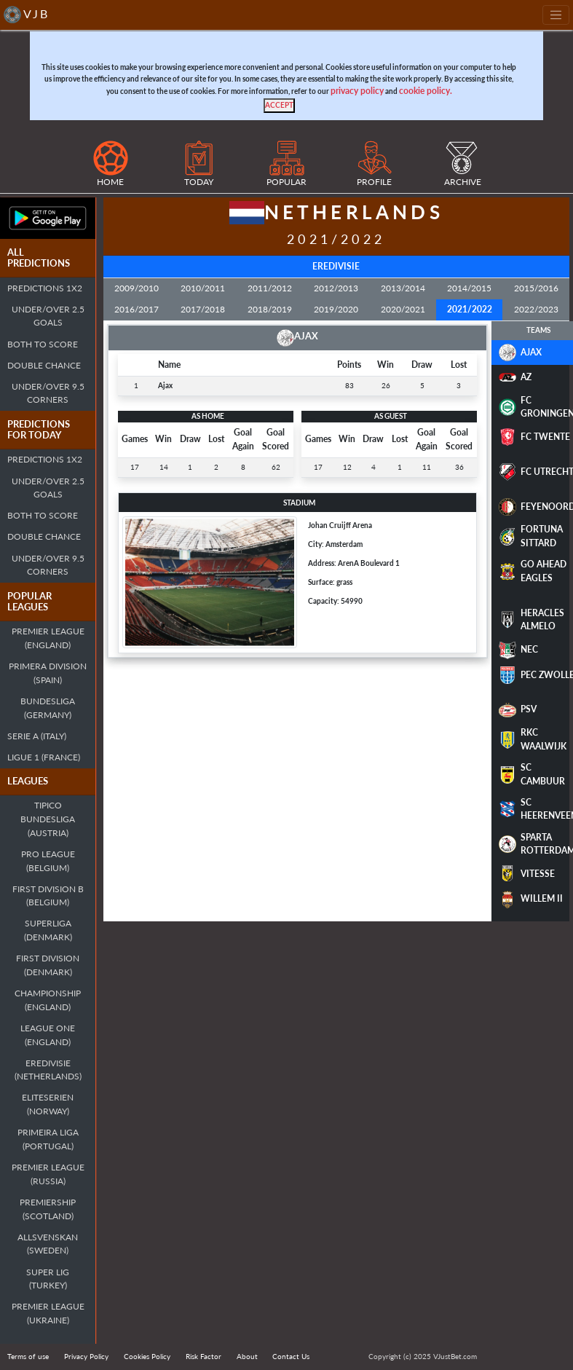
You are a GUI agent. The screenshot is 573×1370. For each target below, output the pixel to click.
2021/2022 (469, 309)
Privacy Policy (86, 1356)
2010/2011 (203, 288)
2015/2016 (536, 288)
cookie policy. (425, 90)
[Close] (279, 105)
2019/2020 (336, 309)
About (247, 1356)
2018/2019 (270, 309)
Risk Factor (203, 1356)
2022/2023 (536, 309)
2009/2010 (136, 288)
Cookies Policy (147, 1356)
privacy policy (357, 90)
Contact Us (290, 1356)
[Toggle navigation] (555, 15)
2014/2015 (469, 288)
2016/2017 (136, 309)
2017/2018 (203, 309)
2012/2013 (336, 288)
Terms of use (28, 1356)
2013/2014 (403, 288)
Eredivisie (336, 266)
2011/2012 (270, 288)
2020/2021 (403, 309)
